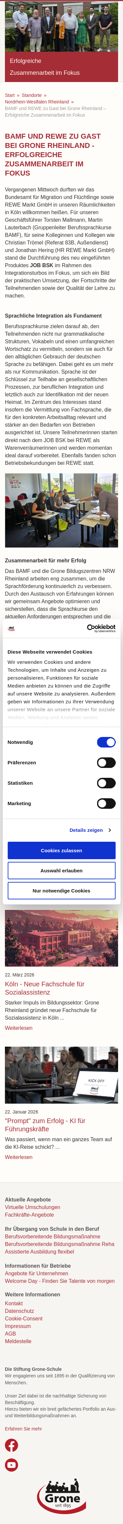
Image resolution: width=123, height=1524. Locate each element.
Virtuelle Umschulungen (32, 1207)
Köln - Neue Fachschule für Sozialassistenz (44, 988)
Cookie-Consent (24, 1318)
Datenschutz (19, 1311)
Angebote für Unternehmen (36, 1273)
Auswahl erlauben (61, 870)
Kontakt (14, 1303)
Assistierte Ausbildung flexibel (39, 1252)
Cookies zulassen (61, 850)
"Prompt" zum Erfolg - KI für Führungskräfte (45, 1125)
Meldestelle (18, 1341)
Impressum (18, 1326)
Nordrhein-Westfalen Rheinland (37, 101)
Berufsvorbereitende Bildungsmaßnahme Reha (59, 1244)
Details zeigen (86, 830)
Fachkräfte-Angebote (29, 1215)
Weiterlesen (18, 1028)
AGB (10, 1334)
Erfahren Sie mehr (23, 1428)
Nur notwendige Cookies (62, 890)
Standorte (32, 95)
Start (10, 95)
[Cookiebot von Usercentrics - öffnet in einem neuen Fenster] (87, 628)
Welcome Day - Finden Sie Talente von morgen (60, 1281)
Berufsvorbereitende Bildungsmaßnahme (52, 1236)
